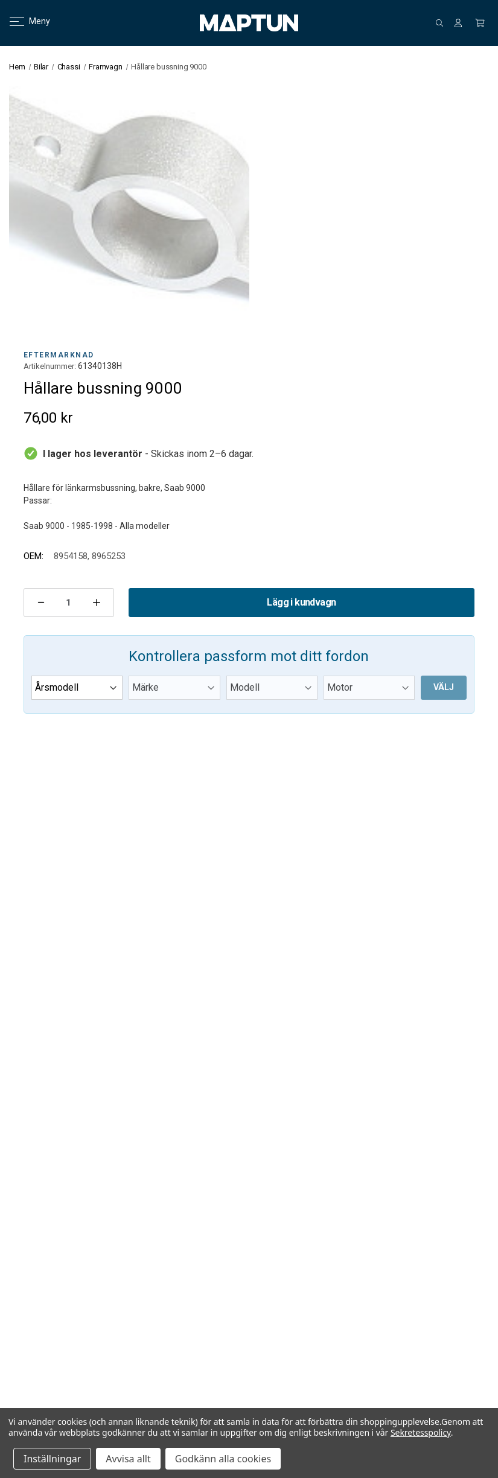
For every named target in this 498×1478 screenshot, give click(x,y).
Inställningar (52, 1458)
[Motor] (369, 688)
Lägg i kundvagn (301, 602)
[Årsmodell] (77, 688)
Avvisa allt (128, 1458)
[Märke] (174, 688)
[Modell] (272, 688)
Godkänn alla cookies (223, 1458)
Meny (23, 21)
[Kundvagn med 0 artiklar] (479, 23)
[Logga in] (458, 23)
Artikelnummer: (50, 366)
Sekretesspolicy (421, 1432)
